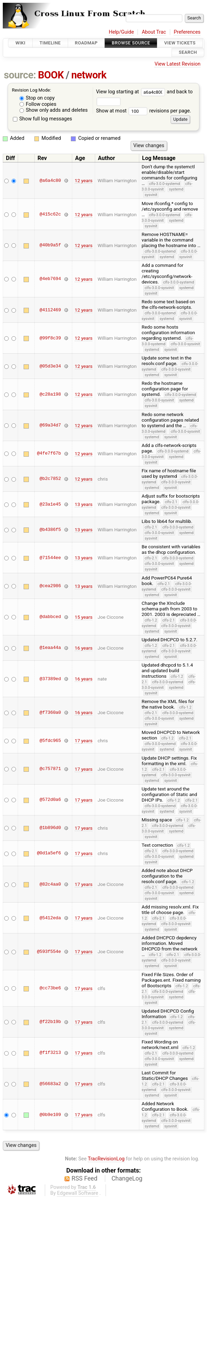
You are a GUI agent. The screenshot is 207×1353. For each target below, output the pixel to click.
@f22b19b (50, 1022)
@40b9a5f (50, 245)
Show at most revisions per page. (143, 111)
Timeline (50, 42)
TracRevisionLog (106, 1159)
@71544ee (50, 558)
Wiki (20, 42)
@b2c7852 (50, 479)
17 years (83, 740)
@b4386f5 (50, 529)
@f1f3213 (50, 1053)
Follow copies (38, 104)
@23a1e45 (50, 504)
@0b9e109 (50, 1114)
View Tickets (180, 42)
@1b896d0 (50, 828)
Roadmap (86, 42)
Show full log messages (42, 119)
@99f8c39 (50, 338)
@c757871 (50, 769)
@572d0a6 (50, 800)
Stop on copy (37, 98)
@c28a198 (50, 394)
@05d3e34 (50, 366)
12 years (83, 180)
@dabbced (50, 617)
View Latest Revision (177, 64)
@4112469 (50, 310)
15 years (83, 617)
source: (20, 75)
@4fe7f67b (49, 453)
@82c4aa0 (50, 884)
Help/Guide (121, 32)
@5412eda (50, 918)
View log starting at (131, 92)
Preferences (187, 32)
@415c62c (50, 214)
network (88, 75)
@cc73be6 (50, 988)
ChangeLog (126, 1178)
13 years (83, 504)
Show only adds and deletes (53, 110)
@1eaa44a (50, 648)
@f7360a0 (50, 712)
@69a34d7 (50, 425)
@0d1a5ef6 (49, 853)
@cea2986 (50, 586)
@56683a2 (50, 1084)
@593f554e (49, 951)
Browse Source (131, 42)
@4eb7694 (50, 279)
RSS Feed (84, 1178)
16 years (83, 648)
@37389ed (50, 679)
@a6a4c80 (50, 180)
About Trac (154, 32)
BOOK (51, 75)
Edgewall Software (77, 1193)
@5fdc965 (50, 740)
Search (188, 52)
